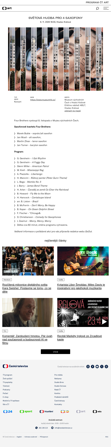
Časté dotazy (59, 400)
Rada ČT (57, 389)
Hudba (61, 280)
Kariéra (57, 393)
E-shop (5, 397)
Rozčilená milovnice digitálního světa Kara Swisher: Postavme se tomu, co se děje (26, 288)
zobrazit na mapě (73, 110)
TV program (7, 375)
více (55, 351)
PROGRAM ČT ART (97, 2)
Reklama (57, 378)
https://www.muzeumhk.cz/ (43, 99)
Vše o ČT (6, 404)
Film (5, 331)
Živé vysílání (7, 378)
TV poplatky (7, 382)
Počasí (5, 393)
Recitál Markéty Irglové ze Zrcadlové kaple (79, 337)
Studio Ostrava (60, 386)
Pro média (58, 375)
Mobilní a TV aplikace (11, 400)
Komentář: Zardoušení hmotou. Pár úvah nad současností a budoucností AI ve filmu (27, 339)
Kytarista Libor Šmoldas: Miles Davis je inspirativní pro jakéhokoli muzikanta (81, 286)
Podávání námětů (61, 397)
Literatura (7, 280)
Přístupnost (44, 437)
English (19, 437)
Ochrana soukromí (31, 437)
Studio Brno (59, 382)
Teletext (6, 386)
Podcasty (6, 389)
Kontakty (58, 404)
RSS (106, 437)
